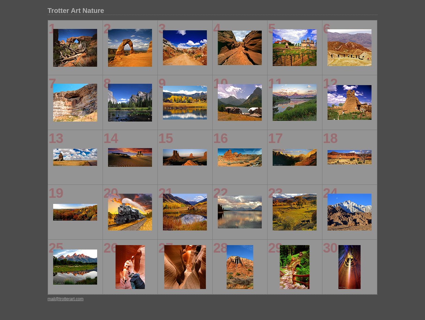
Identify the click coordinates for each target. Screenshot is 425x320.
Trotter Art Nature (76, 10)
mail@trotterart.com (66, 299)
